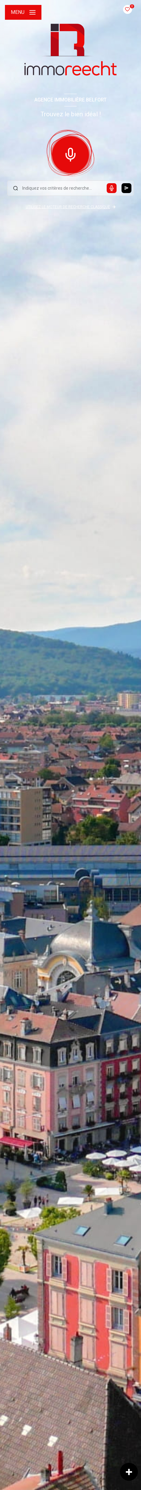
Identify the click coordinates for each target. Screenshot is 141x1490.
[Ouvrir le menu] (23, 12)
